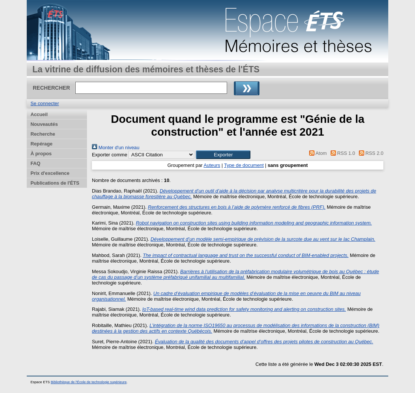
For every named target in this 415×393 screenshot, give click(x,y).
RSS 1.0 (341, 153)
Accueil (39, 114)
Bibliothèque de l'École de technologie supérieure (89, 382)
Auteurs (212, 165)
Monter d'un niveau (115, 147)
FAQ (35, 163)
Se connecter (45, 103)
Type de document (244, 165)
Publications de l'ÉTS (55, 183)
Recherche (43, 134)
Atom (317, 153)
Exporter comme (109, 155)
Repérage (41, 144)
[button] (223, 154)
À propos (41, 153)
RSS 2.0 (369, 153)
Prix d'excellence (50, 173)
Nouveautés (44, 124)
